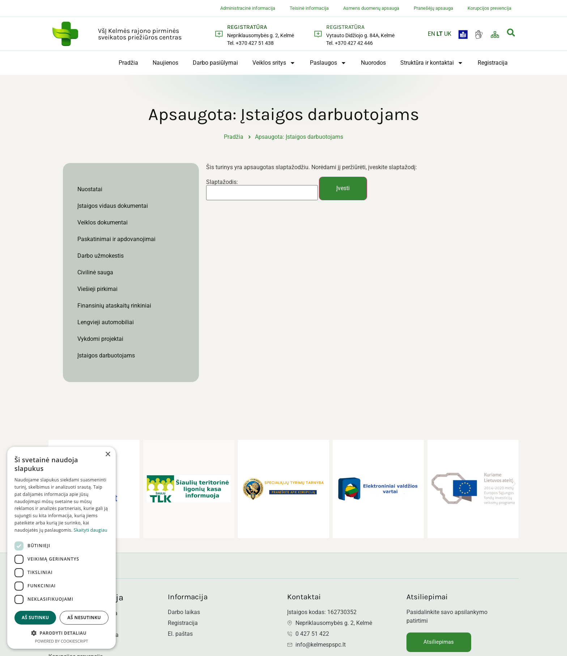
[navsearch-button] (511, 34)
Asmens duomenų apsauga (371, 8)
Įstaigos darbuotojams (106, 355)
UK (447, 33)
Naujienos (165, 62)
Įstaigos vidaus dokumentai (112, 205)
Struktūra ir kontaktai (431, 62)
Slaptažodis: (262, 190)
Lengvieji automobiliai (105, 322)
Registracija (493, 62)
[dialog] (61, 548)
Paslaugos (328, 62)
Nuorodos (373, 62)
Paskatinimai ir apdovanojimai (116, 239)
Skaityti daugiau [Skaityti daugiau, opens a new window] (90, 530)
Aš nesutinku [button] (84, 617)
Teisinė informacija (309, 8)
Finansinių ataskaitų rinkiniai (114, 305)
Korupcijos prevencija (489, 8)
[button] (514, 483)
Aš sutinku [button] (35, 617)
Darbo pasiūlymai (215, 62)
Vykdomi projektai (100, 338)
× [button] (107, 454)
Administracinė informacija (247, 8)
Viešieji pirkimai (97, 289)
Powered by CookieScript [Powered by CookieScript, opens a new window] (61, 641)
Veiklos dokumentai (102, 222)
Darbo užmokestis (100, 255)
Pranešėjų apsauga (433, 8)
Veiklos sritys (273, 62)
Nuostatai (89, 189)
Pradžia (128, 62)
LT (439, 33)
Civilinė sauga (95, 272)
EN (431, 33)
